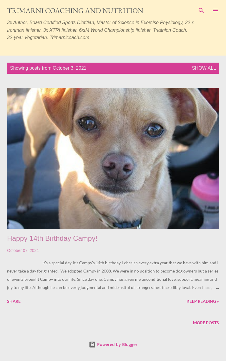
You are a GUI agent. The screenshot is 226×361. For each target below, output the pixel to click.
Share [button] (14, 301)
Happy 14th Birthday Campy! (52, 238)
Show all (204, 68)
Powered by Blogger (113, 344)
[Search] (201, 10)
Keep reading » (203, 301)
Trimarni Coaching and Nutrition (75, 10)
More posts (206, 322)
